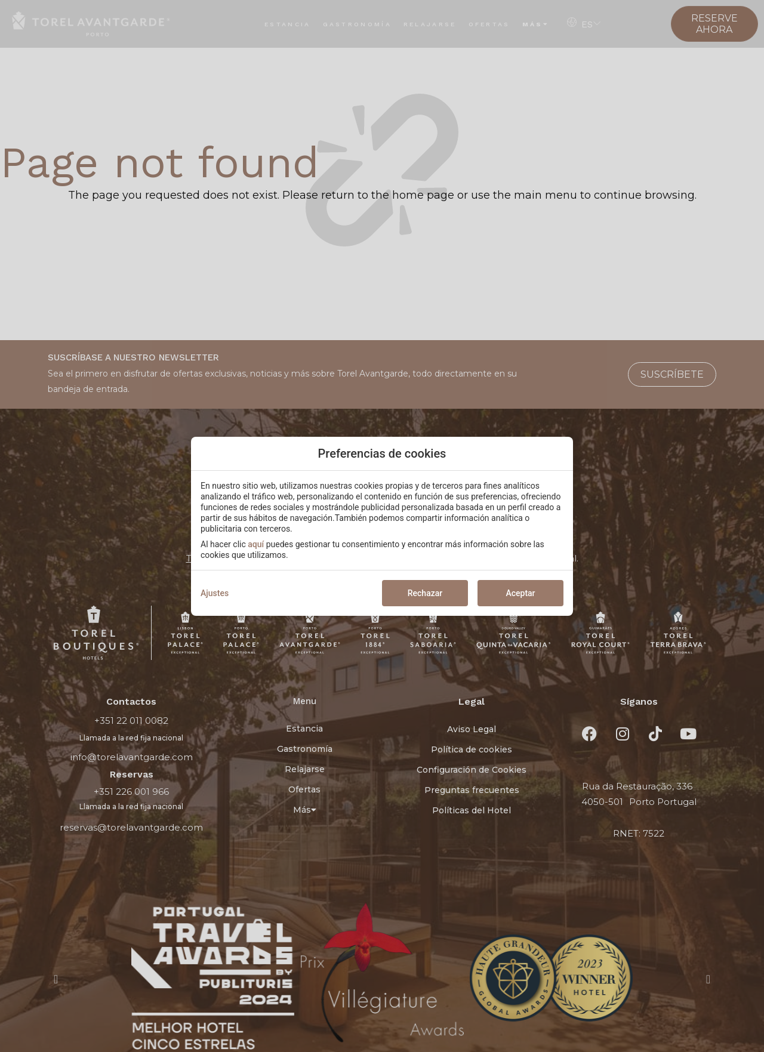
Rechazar (425, 593)
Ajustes (215, 593)
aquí (256, 544)
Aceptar (520, 593)
